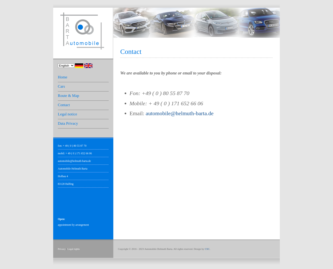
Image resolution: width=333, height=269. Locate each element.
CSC (207, 248)
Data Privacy (68, 123)
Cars (61, 86)
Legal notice (67, 114)
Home (62, 77)
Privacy (62, 248)
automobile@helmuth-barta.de (74, 161)
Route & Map (68, 95)
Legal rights (74, 248)
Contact (64, 105)
